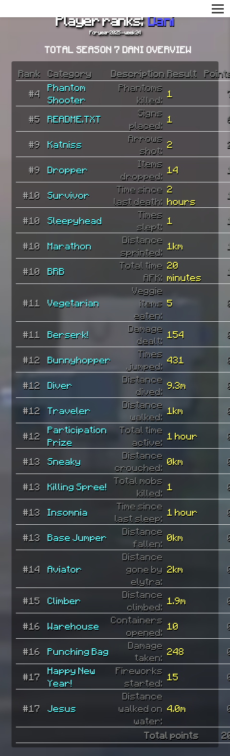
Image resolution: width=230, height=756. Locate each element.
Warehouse (73, 626)
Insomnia (68, 512)
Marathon (70, 245)
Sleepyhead (75, 220)
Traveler (69, 410)
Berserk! (68, 334)
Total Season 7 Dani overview (118, 49)
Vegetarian (73, 302)
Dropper (68, 169)
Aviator (65, 569)
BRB (56, 271)
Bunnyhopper (79, 359)
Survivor (69, 195)
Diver (60, 385)
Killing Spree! (77, 486)
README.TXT (74, 119)
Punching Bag (78, 651)
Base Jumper (77, 537)
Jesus (62, 708)
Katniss (65, 144)
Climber (64, 600)
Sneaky (64, 461)
